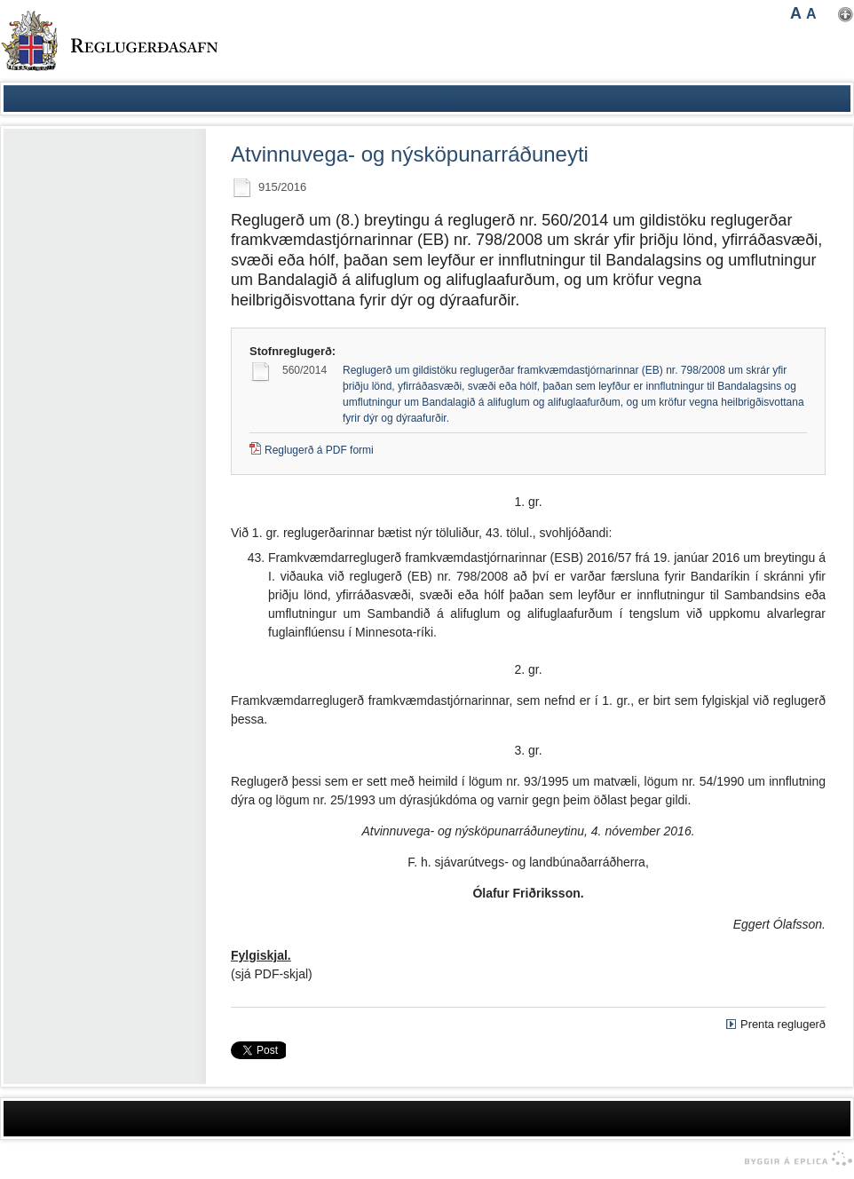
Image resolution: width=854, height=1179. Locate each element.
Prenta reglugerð (783, 1024)
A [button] (796, 13)
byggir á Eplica (794, 1158)
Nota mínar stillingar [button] (845, 14)
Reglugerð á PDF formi (319, 450)
